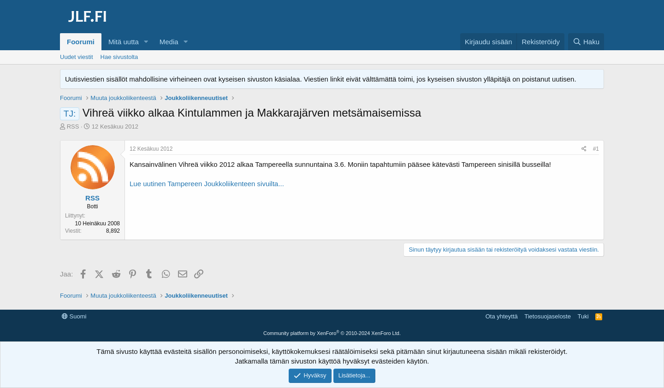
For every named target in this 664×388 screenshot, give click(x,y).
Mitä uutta (123, 42)
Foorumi (81, 42)
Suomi (74, 316)
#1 (596, 149)
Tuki (582, 316)
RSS (73, 126)
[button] (146, 41)
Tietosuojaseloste (547, 316)
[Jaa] (584, 149)
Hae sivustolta (119, 56)
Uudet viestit (76, 56)
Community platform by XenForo (332, 333)
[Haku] (586, 41)
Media (169, 42)
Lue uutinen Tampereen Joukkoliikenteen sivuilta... (207, 184)
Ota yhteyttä (502, 316)
